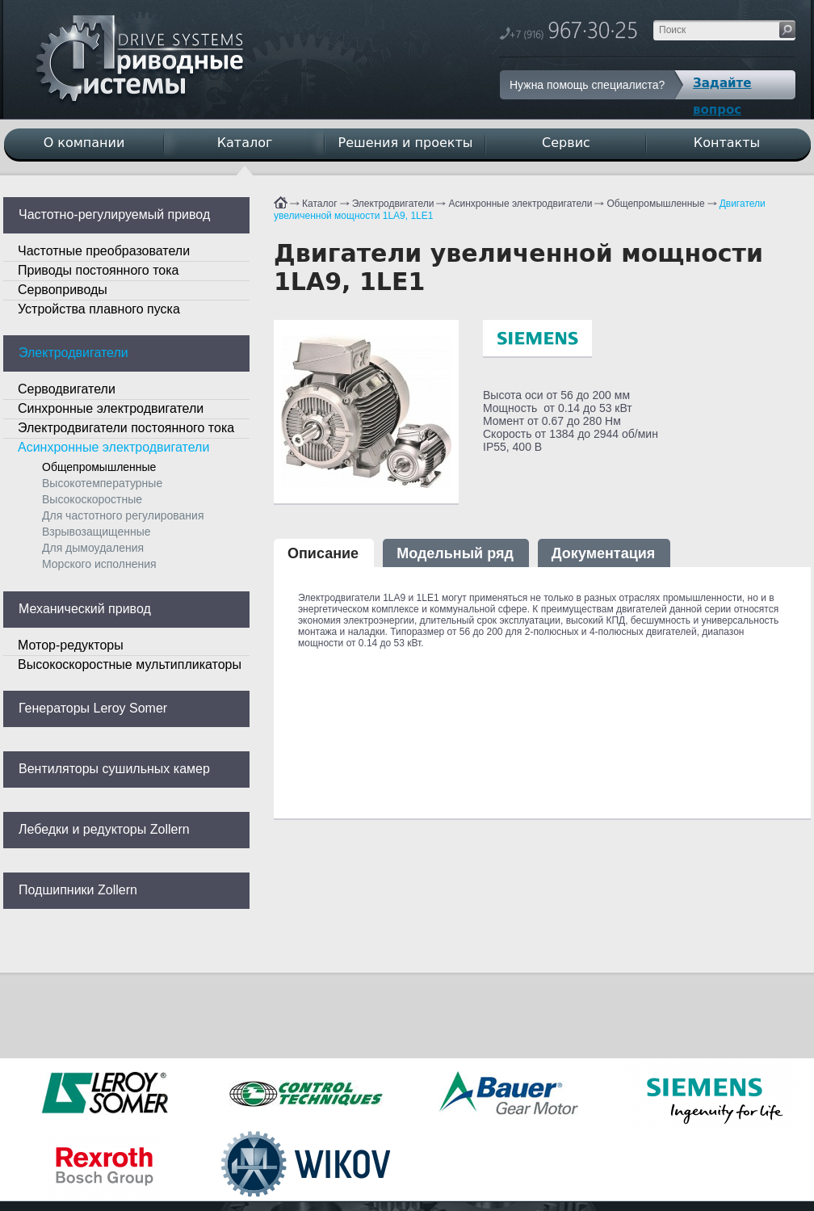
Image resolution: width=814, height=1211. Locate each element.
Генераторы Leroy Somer (93, 708)
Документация (603, 553)
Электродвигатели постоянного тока (126, 428)
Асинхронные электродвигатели (520, 203)
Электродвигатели (393, 203)
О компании (84, 142)
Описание (323, 553)
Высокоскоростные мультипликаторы (129, 664)
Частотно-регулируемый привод (114, 214)
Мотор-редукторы (71, 645)
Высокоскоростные (92, 499)
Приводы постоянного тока (98, 270)
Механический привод (85, 609)
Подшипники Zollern (78, 890)
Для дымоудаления (93, 547)
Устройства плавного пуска (99, 309)
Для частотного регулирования (123, 515)
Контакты (727, 142)
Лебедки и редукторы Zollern (104, 829)
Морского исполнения (99, 563)
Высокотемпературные (102, 483)
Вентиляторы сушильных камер (114, 769)
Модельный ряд (455, 553)
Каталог (320, 203)
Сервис (566, 142)
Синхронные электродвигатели (111, 408)
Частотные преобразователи (104, 251)
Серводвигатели (66, 389)
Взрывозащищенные (96, 531)
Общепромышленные (655, 203)
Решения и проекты (405, 142)
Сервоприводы (62, 289)
